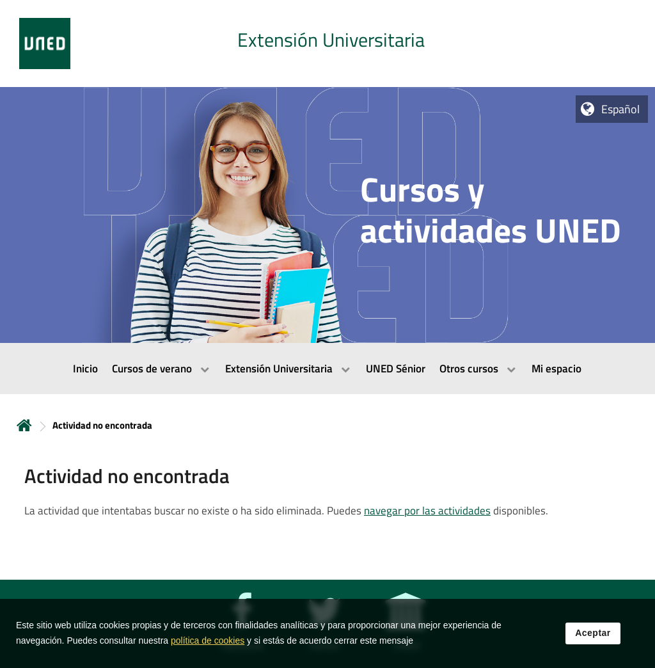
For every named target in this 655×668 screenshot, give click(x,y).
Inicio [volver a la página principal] (24, 425)
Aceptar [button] (593, 633)
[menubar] (327, 368)
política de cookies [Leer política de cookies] (207, 641)
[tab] (327, 43)
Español (620, 109)
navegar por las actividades (427, 510)
